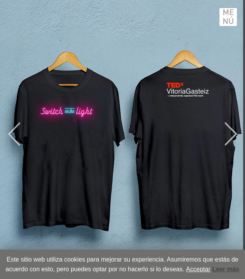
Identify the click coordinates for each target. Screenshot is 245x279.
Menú (228, 17)
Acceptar (198, 269)
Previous (14, 134)
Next (231, 134)
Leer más (225, 269)
